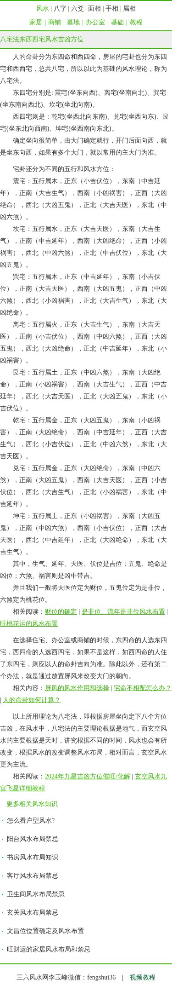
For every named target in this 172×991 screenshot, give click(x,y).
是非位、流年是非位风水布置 (123, 611)
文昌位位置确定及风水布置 (45, 931)
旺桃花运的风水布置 (29, 623)
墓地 (73, 22)
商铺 (54, 22)
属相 (129, 8)
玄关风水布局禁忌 (32, 912)
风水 (42, 8)
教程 (136, 22)
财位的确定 (61, 611)
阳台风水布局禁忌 (32, 838)
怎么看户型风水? (31, 820)
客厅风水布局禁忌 (32, 875)
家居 (35, 22)
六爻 (77, 8)
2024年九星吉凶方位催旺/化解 (87, 776)
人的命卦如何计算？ (32, 700)
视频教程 (142, 977)
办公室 (95, 22)
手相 (111, 8)
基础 (117, 22)
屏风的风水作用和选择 (77, 688)
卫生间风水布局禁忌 (36, 894)
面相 (94, 8)
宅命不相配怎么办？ (143, 688)
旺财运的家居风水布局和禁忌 (48, 949)
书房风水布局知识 (32, 857)
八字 (60, 8)
